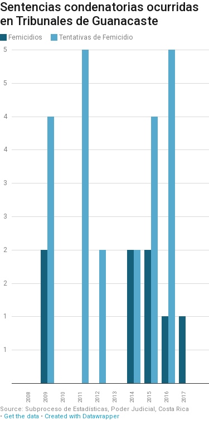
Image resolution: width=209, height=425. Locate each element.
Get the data (21, 416)
